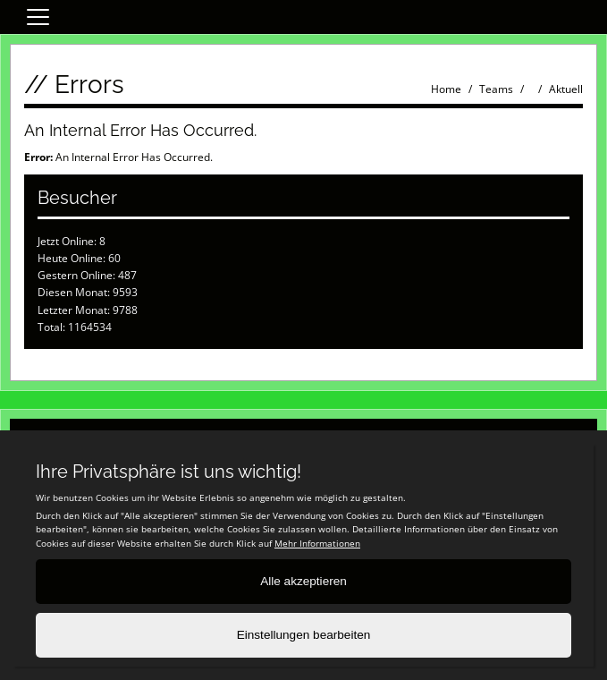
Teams (496, 89)
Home (446, 89)
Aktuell (566, 89)
